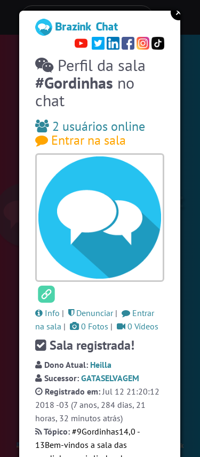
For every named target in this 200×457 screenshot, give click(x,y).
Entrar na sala (80, 140)
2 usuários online (90, 126)
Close (179, 12)
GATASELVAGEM (110, 378)
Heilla (100, 364)
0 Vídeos (137, 326)
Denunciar (90, 313)
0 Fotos (89, 326)
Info (47, 313)
